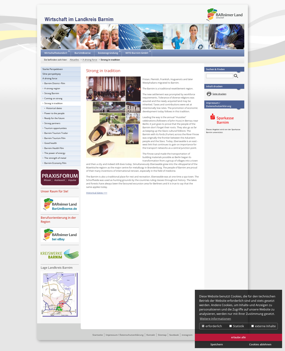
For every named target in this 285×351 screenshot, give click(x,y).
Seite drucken (219, 93)
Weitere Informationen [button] (215, 319)
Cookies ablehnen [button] (260, 344)
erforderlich (212, 326)
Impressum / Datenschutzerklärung (218, 104)
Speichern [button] (216, 344)
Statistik (236, 326)
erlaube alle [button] (238, 337)
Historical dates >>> (96, 192)
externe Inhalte (263, 326)
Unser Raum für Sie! (54, 191)
